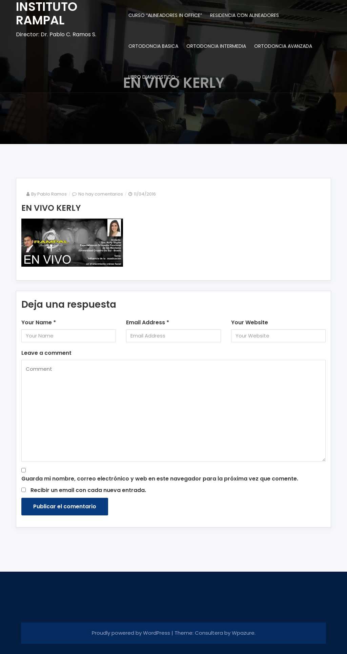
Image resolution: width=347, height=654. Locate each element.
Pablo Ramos (52, 194)
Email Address (147, 322)
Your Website (249, 322)
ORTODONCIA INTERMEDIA (216, 46)
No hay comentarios (100, 194)
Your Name (38, 322)
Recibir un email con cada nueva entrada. (88, 490)
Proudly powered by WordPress (131, 632)
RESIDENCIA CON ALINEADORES (244, 15)
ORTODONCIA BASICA (153, 46)
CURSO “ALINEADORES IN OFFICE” (165, 15)
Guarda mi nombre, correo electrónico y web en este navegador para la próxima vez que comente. (159, 479)
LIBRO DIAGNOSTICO (151, 77)
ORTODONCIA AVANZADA (283, 46)
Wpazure (243, 632)
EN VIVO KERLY (51, 207)
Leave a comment (46, 353)
